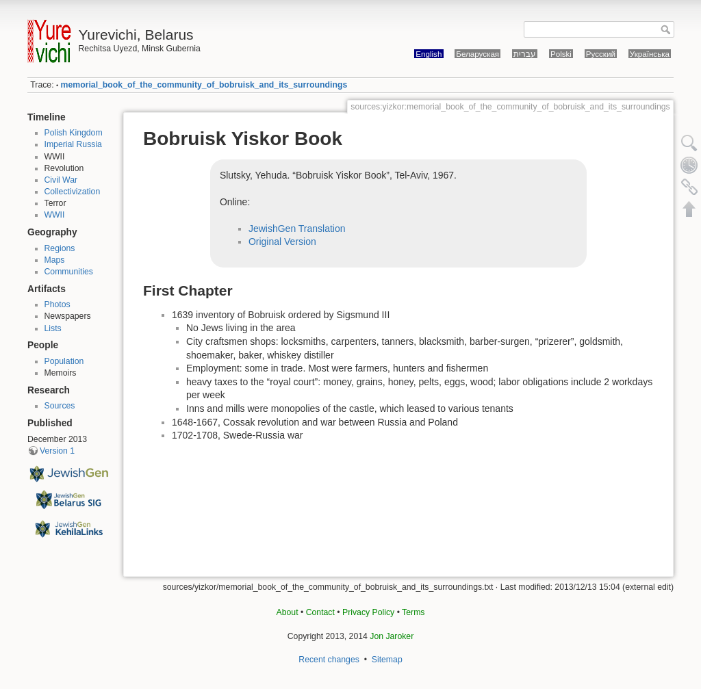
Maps (54, 260)
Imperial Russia (73, 144)
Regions (59, 248)
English (429, 53)
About (287, 612)
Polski (561, 53)
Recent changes (328, 659)
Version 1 (57, 451)
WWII (54, 215)
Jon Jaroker (391, 636)
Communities (68, 271)
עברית (524, 53)
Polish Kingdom (73, 133)
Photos (57, 304)
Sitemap (387, 659)
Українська (650, 53)
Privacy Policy (368, 612)
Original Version (282, 241)
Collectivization (72, 191)
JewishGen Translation (297, 228)
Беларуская (477, 53)
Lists (53, 328)
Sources (59, 406)
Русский (600, 53)
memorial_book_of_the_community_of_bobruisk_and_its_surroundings (204, 85)
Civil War (61, 180)
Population (64, 361)
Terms (413, 612)
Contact (320, 612)
